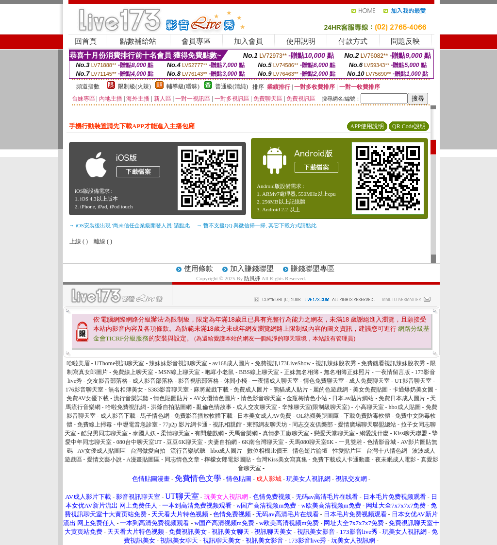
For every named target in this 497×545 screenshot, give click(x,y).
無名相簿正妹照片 (347, 372)
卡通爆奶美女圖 (413, 389)
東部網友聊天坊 (267, 424)
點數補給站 (138, 41)
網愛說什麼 (374, 433)
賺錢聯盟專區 (312, 268)
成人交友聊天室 (256, 407)
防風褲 (252, 278)
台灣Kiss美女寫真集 (281, 459)
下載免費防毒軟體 (367, 415)
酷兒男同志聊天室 (104, 433)
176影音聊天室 (84, 389)
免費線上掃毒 (94, 424)
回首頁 (86, 41)
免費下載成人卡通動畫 (341, 459)
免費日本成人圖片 (402, 398)
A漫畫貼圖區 (143, 459)
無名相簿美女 (125, 389)
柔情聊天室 (175, 433)
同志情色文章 (182, 459)
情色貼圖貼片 (170, 398)
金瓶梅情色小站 (306, 398)
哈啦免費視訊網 (125, 407)
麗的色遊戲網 (330, 389)
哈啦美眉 (78, 363)
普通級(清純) (231, 86)
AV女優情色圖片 (214, 398)
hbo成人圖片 (226, 450)
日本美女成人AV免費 (264, 415)
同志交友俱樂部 (312, 424)
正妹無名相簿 (301, 372)
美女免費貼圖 (370, 389)
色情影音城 (381, 442)
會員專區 (196, 41)
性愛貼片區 (347, 450)
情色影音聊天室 (261, 398)
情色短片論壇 (310, 450)
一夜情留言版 (392, 372)
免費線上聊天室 (133, 372)
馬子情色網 (154, 415)
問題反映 (405, 41)
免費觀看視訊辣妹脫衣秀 (393, 363)
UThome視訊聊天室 (120, 363)
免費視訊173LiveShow (283, 363)
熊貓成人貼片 (290, 389)
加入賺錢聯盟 (252, 268)
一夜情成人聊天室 (275, 380)
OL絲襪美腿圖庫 (317, 415)
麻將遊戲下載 (211, 389)
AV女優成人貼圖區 (102, 450)
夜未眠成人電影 (395, 459)
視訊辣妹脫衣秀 (335, 363)
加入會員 (248, 41)
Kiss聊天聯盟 (410, 433)
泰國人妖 (144, 433)
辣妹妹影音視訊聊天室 (178, 363)
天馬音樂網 (243, 433)
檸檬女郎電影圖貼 (227, 459)
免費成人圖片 (250, 389)
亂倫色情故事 (214, 407)
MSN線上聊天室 (179, 372)
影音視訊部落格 (198, 380)
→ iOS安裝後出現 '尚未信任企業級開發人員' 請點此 (129, 225)
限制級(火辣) (134, 86)
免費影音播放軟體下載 (203, 415)
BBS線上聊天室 (259, 372)
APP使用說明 (367, 126)
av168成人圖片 (230, 363)
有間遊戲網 (209, 433)
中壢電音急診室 (137, 424)
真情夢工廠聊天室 (286, 433)
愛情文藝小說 (104, 459)
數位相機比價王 (267, 450)
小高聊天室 (369, 407)
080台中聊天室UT (139, 442)
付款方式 (352, 41)
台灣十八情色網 (386, 450)
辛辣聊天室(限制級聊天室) (316, 407)
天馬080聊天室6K (311, 442)
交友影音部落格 (107, 380)
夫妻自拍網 (222, 442)
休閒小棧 (235, 380)
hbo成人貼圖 (405, 407)
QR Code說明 (409, 126)
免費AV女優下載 (87, 398)
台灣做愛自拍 (148, 450)
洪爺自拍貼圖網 (171, 407)
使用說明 (300, 41)
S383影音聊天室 (168, 389)
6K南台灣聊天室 (263, 442)
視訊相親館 (227, 424)
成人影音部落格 (153, 380)
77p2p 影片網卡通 (185, 424)
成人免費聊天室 (369, 380)
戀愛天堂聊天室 (334, 433)
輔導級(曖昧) (182, 86)
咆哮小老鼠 (219, 372)
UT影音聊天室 (413, 380)
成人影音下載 (117, 415)
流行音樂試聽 (131, 398)
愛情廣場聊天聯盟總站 (367, 424)
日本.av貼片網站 (353, 398)
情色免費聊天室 (323, 380)
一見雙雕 (350, 442)
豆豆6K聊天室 (184, 442)
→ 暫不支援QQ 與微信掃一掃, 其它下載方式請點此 (256, 225)
